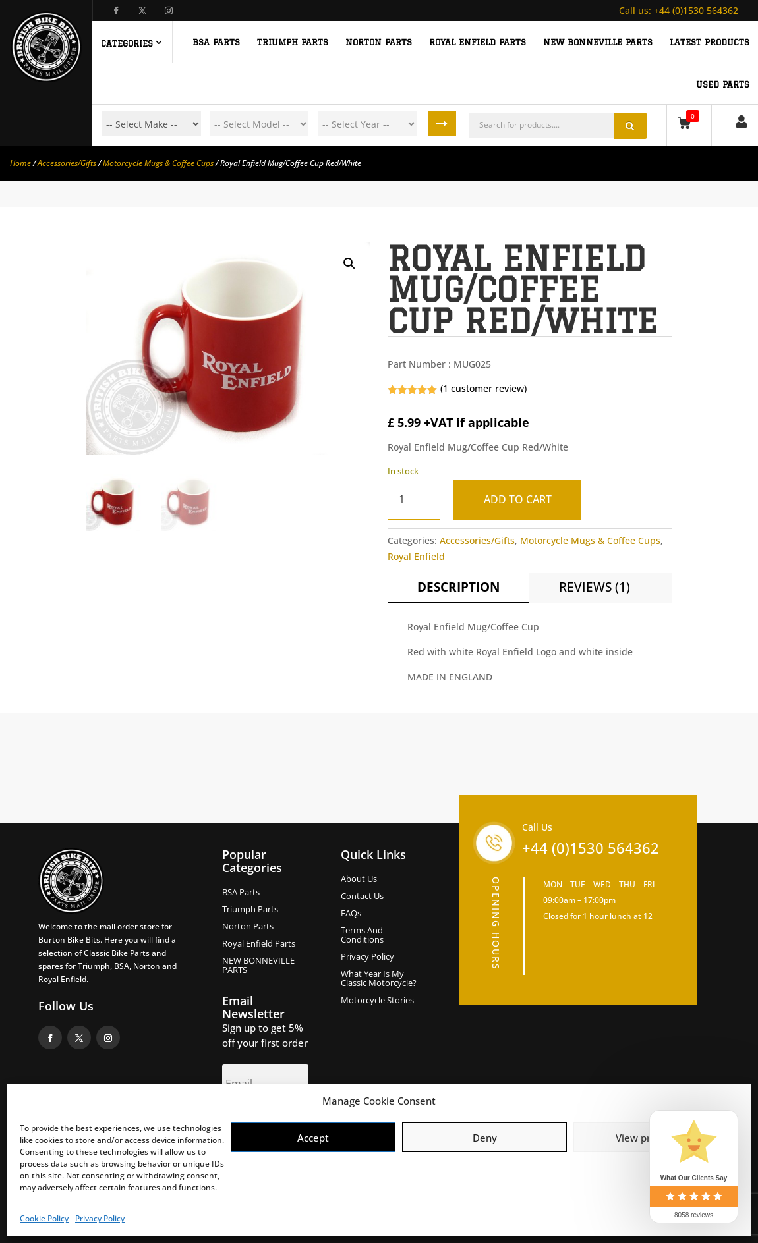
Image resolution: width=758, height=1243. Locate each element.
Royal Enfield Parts (258, 944)
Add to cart (520, 499)
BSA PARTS (216, 42)
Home (20, 163)
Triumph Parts (250, 909)
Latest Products (709, 42)
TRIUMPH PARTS (292, 42)
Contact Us (362, 896)
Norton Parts (248, 927)
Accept (313, 1137)
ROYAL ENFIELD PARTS (477, 42)
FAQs (351, 913)
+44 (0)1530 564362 (678, 10)
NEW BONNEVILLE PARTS (598, 42)
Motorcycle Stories (377, 1000)
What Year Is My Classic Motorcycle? (379, 979)
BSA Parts (241, 892)
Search (443, 123)
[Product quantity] (414, 500)
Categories (127, 43)
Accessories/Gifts (67, 163)
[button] (349, 263)
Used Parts (722, 84)
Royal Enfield (416, 556)
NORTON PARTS (378, 42)
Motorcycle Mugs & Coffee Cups (158, 163)
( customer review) (483, 388)
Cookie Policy (44, 1218)
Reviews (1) (594, 586)
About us (359, 879)
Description (458, 586)
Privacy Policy (100, 1218)
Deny (485, 1137)
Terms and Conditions (362, 935)
